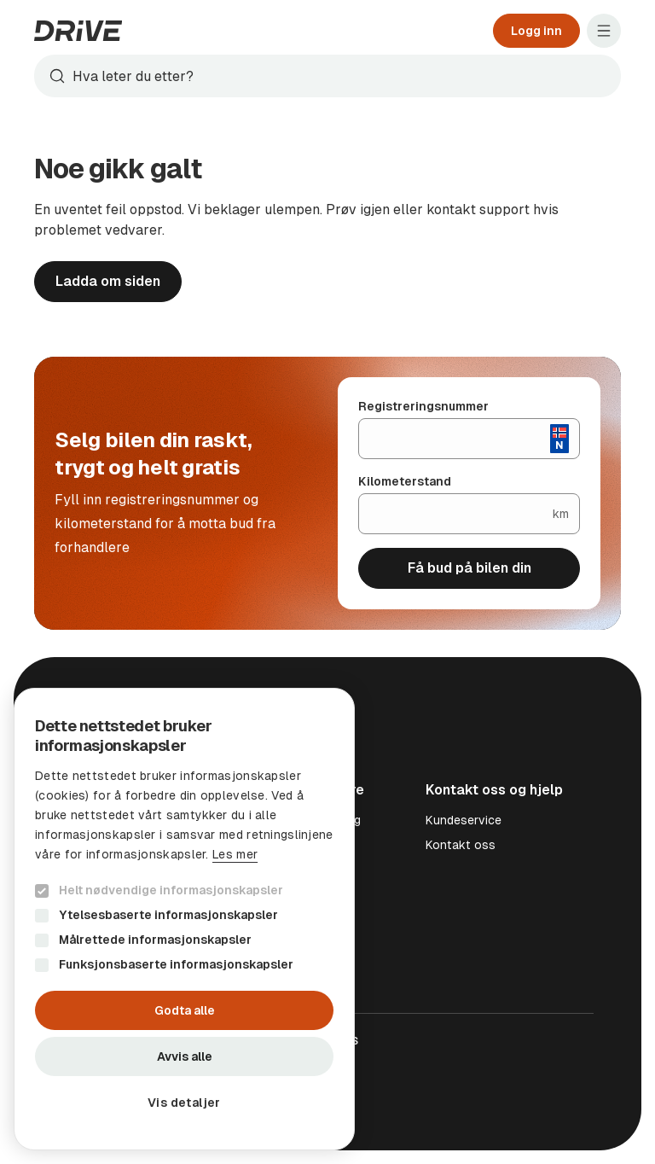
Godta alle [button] (184, 1010)
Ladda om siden (107, 281)
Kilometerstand (404, 481)
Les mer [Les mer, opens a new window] (235, 854)
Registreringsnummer (423, 406)
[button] (184, 1102)
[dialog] (184, 919)
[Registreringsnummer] (454, 438)
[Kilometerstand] (456, 513)
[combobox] (327, 76)
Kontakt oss (461, 845)
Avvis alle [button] (184, 1056)
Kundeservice (463, 820)
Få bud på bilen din (469, 568)
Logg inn (536, 31)
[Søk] (343, 75)
